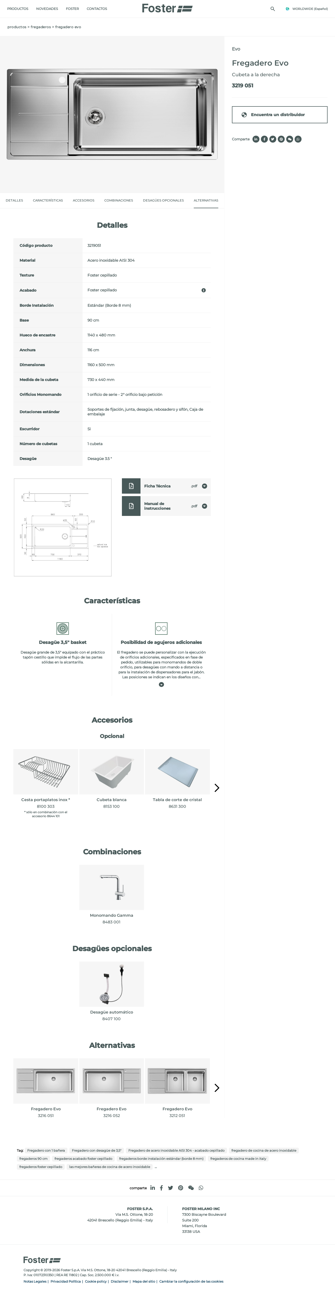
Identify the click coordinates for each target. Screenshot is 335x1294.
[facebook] (161, 1188)
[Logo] (167, 6)
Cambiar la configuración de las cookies (191, 1281)
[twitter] (170, 1188)
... (156, 1166)
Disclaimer (119, 1281)
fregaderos (41, 27)
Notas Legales (35, 1281)
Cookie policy (96, 1281)
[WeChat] (191, 1188)
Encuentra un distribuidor (273, 115)
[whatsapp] (201, 1188)
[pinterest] (180, 1188)
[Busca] (273, 9)
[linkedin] (152, 1188)
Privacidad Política (66, 1281)
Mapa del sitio (144, 1281)
